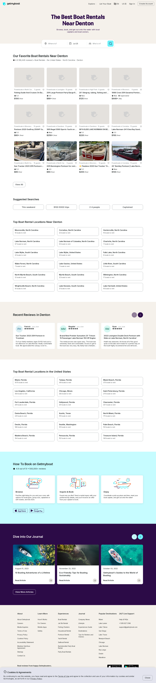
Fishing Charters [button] (64, 627)
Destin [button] (101, 654)
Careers (20, 623)
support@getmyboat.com (128, 627)
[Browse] (92, 3)
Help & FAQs (123, 619)
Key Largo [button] (102, 650)
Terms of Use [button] (63, 676)
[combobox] (55, 44)
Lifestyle (81, 623)
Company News (84, 619)
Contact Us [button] (21, 656)
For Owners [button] (42, 623)
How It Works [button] (42, 619)
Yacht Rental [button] (62, 638)
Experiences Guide (85, 627)
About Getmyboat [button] (23, 619)
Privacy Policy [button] (36, 679)
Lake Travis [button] (103, 635)
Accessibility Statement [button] (25, 642)
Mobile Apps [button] (42, 627)
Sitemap (20, 652)
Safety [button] (40, 631)
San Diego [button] (102, 631)
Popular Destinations (108, 614)
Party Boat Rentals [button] (64, 652)
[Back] (134, 315)
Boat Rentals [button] (62, 619)
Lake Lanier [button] (103, 623)
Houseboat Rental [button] (64, 631)
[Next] (140, 315)
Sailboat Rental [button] (63, 642)
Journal (81, 614)
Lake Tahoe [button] (103, 627)
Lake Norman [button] (103, 646)
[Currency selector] (124, 4)
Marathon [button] (102, 657)
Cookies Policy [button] (22, 638)
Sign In (132, 4)
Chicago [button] (102, 642)
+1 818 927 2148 (125, 623)
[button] (105, 4)
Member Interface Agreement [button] (23, 647)
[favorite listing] (43, 90)
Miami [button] (101, 619)
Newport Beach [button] (104, 638)
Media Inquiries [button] (22, 627)
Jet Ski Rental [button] (63, 623)
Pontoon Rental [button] (63, 635)
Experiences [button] (63, 614)
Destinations (82, 631)
